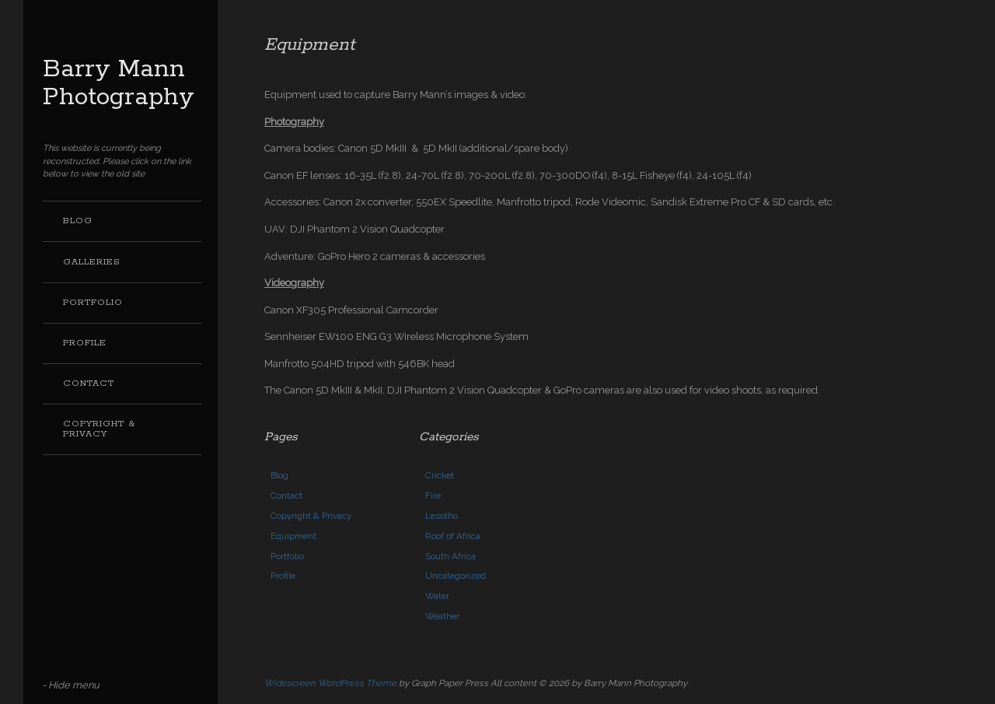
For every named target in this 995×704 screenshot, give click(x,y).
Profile (84, 343)
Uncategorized (455, 575)
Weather (442, 616)
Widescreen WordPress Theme (330, 683)
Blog (78, 220)
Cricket (439, 475)
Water (437, 595)
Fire (433, 495)
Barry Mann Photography (118, 84)
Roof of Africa (452, 536)
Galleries (91, 262)
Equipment (293, 536)
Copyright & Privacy (99, 429)
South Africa (450, 556)
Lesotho (441, 515)
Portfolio (93, 302)
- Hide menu (71, 685)
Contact (88, 383)
